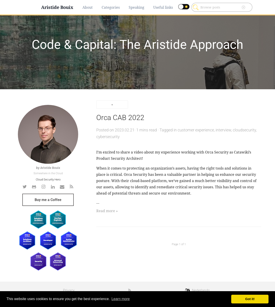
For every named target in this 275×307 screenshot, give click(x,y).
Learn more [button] (120, 299)
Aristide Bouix (57, 7)
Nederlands (201, 290)
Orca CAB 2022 (120, 117)
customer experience (196, 130)
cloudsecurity (244, 130)
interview (223, 130)
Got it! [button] (250, 299)
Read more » (107, 210)
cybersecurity (108, 136)
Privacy (69, 290)
